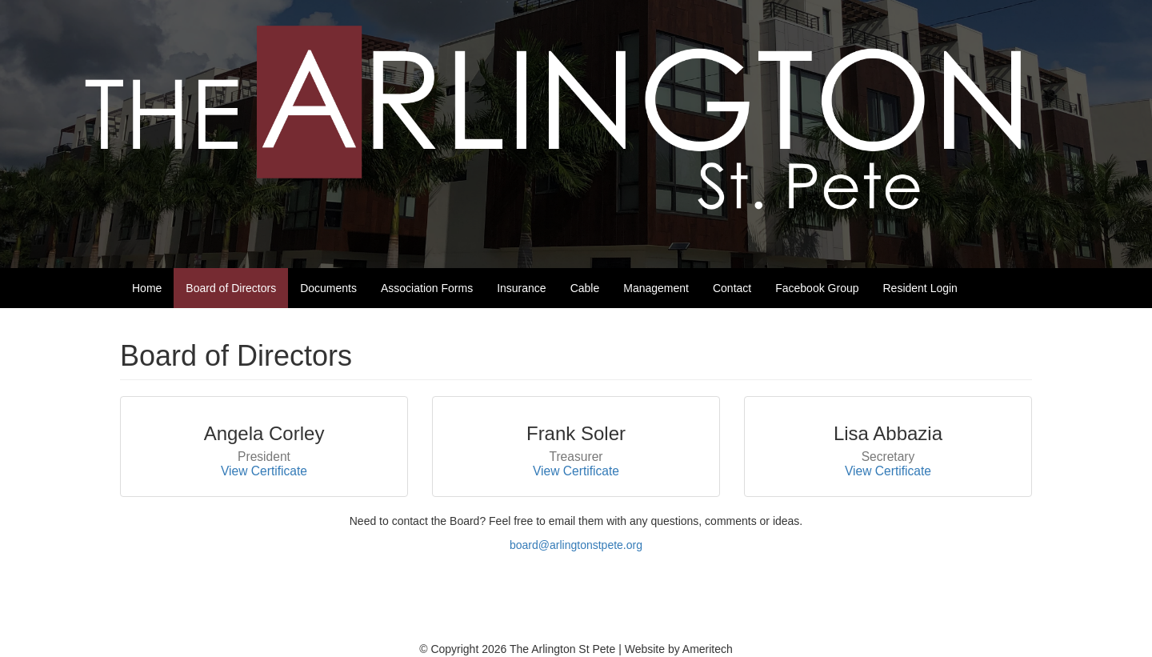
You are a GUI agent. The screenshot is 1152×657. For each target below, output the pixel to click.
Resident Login (920, 288)
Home (147, 288)
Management (656, 288)
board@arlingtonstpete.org (576, 545)
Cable (585, 288)
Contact (732, 288)
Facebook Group (816, 288)
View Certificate (264, 471)
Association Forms (427, 288)
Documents (328, 288)
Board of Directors (231, 288)
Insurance (521, 288)
